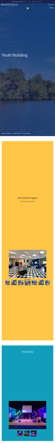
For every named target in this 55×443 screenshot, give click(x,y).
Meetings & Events (6, 133)
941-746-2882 (51, 4)
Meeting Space (17, 133)
